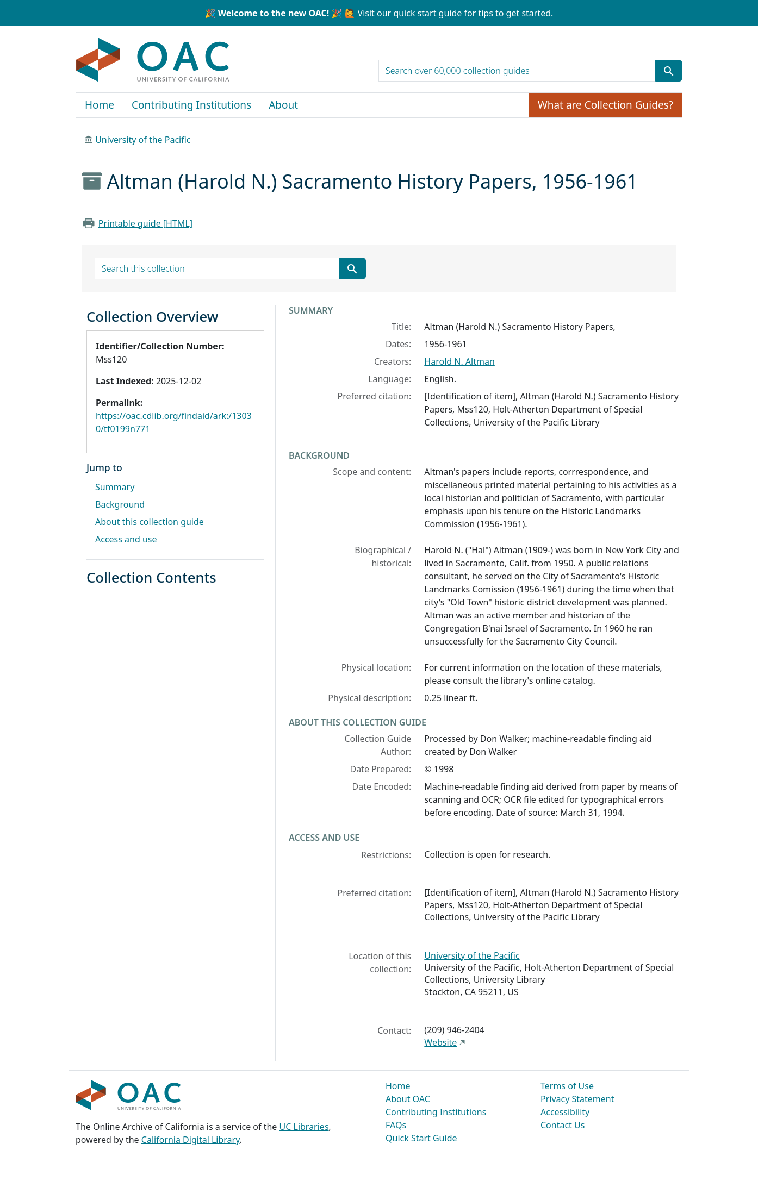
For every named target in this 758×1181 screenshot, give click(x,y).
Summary (114, 487)
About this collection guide (149, 522)
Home (99, 105)
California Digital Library (190, 1140)
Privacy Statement (577, 1099)
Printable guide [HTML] (145, 223)
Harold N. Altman (459, 361)
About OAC (408, 1099)
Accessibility (564, 1112)
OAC (153, 60)
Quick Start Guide (421, 1138)
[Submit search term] (668, 71)
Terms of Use (567, 1086)
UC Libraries (304, 1127)
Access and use (126, 539)
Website (440, 1042)
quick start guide (427, 13)
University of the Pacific (142, 140)
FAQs (396, 1125)
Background (120, 504)
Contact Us (562, 1125)
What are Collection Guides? (605, 105)
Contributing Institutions (191, 105)
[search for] (517, 71)
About (283, 105)
